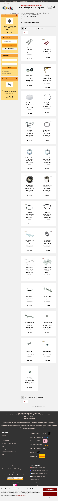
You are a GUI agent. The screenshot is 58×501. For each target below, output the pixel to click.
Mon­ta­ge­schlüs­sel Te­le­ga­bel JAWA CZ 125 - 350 (29, 324)
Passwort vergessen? (7, 73)
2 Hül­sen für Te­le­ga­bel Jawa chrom (30, 49)
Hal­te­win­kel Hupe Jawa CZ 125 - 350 (29, 242)
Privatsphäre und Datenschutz (9, 451)
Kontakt (4, 438)
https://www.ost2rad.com (38, 467)
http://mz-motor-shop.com (38, 476)
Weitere (38, 13)
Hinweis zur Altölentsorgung (36, 485)
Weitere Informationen (50, 498)
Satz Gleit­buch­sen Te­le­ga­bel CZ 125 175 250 (47, 269)
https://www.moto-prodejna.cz (39, 473)
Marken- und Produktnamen (36, 482)
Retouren (32, 1)
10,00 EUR (9, 32)
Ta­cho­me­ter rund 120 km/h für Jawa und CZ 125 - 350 (29, 187)
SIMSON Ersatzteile (27, 13)
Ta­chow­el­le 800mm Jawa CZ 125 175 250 (30, 214)
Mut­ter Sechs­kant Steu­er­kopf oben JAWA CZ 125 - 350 (47, 159)
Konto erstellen (5, 71)
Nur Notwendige (50, 494)
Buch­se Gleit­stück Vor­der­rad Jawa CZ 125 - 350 (47, 187)
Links (3, 454)
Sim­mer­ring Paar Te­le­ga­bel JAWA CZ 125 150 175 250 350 (29, 77)
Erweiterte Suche (9, 48)
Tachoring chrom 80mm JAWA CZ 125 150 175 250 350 (30, 296)
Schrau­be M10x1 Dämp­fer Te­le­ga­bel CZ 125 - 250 (30, 351)
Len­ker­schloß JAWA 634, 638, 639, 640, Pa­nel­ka (47, 77)
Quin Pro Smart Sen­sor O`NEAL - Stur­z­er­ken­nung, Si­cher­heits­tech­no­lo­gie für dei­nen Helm (9, 91)
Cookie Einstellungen (6, 457)
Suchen (5, 1)
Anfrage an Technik (43, 1)
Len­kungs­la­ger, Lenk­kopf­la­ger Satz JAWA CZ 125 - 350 (29, 132)
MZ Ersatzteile (14, 13)
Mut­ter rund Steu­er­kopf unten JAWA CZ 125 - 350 (29, 159)
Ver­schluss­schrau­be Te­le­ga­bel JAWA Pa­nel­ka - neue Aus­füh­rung (29, 379)
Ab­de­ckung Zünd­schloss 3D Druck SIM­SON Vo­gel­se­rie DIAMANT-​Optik (9, 28)
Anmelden (9, 67)
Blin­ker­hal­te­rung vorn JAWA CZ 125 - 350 (29, 269)
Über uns (46, 13)
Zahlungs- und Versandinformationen (10, 449)
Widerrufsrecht (5, 440)
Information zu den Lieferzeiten (9, 443)
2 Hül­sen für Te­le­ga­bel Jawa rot (47, 48)
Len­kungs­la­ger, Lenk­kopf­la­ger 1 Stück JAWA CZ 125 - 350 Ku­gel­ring (47, 242)
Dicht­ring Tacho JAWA (47, 103)
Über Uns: (15, 466)
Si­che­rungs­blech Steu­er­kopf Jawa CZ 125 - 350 (47, 132)
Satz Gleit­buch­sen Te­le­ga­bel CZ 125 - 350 (47, 296)
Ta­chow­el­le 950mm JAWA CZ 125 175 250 (47, 214)
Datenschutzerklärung (21, 495)
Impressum (4, 435)
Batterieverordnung (34, 479)
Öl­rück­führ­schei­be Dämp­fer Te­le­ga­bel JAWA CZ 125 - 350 (47, 324)
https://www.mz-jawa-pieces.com (40, 470)
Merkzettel (6, 3)
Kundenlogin (23, 1)
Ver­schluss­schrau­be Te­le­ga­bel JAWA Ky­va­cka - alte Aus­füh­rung (47, 351)
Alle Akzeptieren (50, 489)
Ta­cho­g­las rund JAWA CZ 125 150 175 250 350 (29, 104)
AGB (3, 446)
